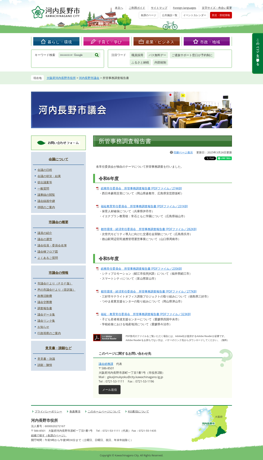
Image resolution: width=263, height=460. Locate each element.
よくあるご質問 (47, 258)
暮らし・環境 (59, 41)
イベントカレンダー (194, 15)
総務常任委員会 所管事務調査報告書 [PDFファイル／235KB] (141, 269)
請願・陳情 (44, 365)
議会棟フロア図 (47, 252)
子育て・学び (110, 41)
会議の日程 (44, 170)
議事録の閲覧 (46, 195)
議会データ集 (46, 314)
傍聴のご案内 (46, 207)
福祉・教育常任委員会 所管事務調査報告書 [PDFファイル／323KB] (146, 314)
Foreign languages (184, 8)
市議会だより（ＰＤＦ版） (55, 283)
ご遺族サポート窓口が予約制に (192, 55)
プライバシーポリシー (48, 411)
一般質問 (43, 188)
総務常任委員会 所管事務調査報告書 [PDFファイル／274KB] (141, 188)
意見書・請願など (58, 348)
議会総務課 (106, 364)
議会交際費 (44, 302)
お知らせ (43, 327)
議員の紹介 (44, 233)
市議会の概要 (58, 222)
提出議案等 (44, 182)
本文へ (119, 8)
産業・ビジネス (160, 41)
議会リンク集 (46, 321)
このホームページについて (104, 411)
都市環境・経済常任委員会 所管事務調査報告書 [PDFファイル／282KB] (149, 229)
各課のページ (148, 15)
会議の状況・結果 (49, 176)
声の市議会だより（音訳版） (56, 290)
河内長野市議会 (89, 78)
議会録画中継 (46, 201)
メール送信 (109, 390)
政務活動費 (44, 296)
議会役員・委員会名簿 (52, 245)
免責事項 (74, 411)
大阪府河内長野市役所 (61, 78)
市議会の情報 (58, 272)
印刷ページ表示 (183, 152)
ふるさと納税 (140, 62)
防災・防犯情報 (221, 15)
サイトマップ (159, 8)
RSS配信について (138, 411)
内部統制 (160, 62)
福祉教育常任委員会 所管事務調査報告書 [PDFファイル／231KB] (144, 206)
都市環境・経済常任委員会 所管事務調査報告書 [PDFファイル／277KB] (149, 291)
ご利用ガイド (137, 8)
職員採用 (137, 55)
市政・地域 (210, 41)
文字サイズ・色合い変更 (217, 8)
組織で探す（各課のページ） (49, 435)
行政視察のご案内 (49, 333)
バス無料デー (157, 55)
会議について (58, 159)
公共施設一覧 (169, 15)
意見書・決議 (46, 359)
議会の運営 (44, 239)
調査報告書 (44, 308)
